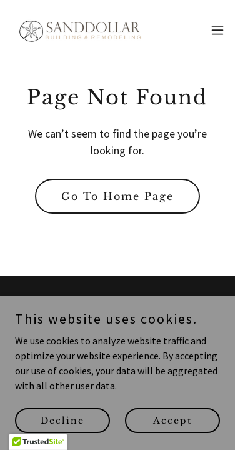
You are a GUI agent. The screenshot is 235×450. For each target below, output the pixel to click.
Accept (172, 437)
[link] (80, 30)
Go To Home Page (117, 196)
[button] (217, 30)
